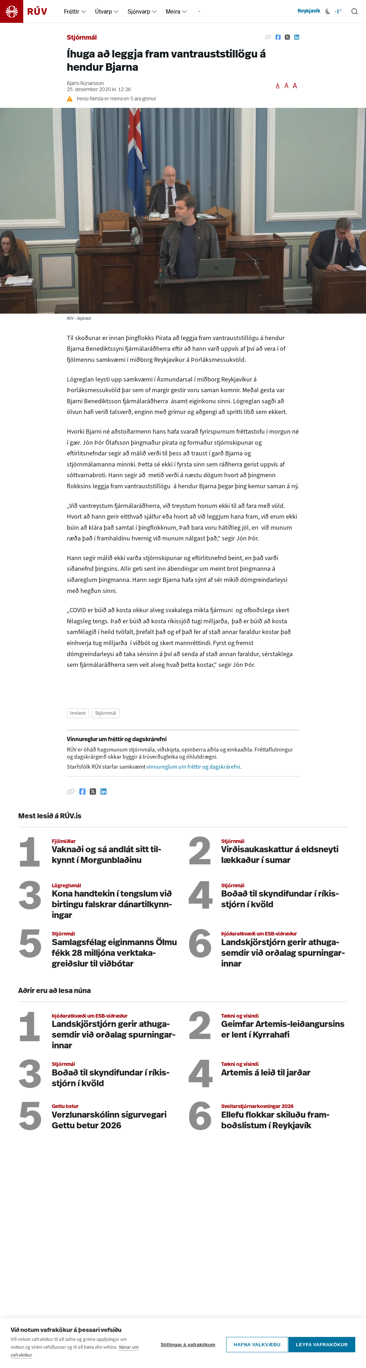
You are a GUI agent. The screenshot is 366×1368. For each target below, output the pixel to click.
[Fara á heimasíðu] (30, 11)
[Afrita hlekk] (268, 37)
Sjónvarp (139, 11)
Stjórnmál (82, 38)
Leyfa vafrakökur (322, 1359)
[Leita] (354, 11)
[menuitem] (83, 11)
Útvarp (103, 11)
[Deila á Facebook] (278, 37)
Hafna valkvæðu (254, 1359)
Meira (173, 11)
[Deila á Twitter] (287, 37)
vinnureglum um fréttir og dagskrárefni (193, 766)
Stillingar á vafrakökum (185, 1359)
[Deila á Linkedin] (296, 37)
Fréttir (71, 11)
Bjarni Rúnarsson (85, 83)
